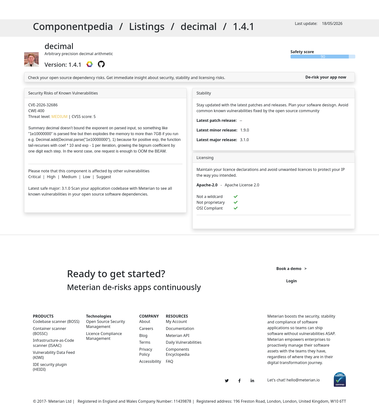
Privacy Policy (145, 352)
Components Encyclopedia (178, 352)
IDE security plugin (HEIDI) (50, 367)
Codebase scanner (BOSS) (56, 321)
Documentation (180, 328)
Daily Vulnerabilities (184, 342)
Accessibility (149, 361)
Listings (147, 26)
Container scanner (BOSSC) (49, 331)
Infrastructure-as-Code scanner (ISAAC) (53, 343)
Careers (146, 328)
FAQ (169, 361)
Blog (143, 335)
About (144, 321)
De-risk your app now (325, 77)
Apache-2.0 (207, 185)
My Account (176, 321)
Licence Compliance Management (104, 336)
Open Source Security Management (105, 324)
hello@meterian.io (303, 380)
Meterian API (177, 335)
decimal (199, 26)
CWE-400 (36, 110)
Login (291, 281)
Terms (144, 342)
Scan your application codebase (100, 188)
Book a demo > (291, 268)
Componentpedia (73, 26)
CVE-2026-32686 (43, 105)
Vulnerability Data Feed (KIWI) (54, 355)
